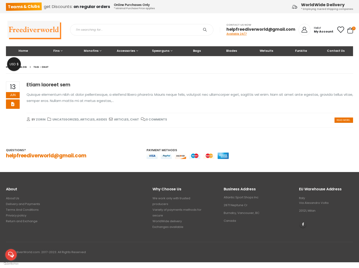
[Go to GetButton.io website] (11, 263)
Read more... (344, 120)
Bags (197, 51)
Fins (56, 51)
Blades (231, 51)
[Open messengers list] (11, 254)
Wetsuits (266, 51)
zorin (41, 119)
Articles (87, 119)
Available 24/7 (236, 34)
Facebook (302, 224)
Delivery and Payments (23, 204)
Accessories (126, 51)
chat (134, 119)
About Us (12, 198)
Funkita (301, 51)
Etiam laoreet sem (48, 84)
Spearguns (160, 51)
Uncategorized (65, 119)
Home (23, 51)
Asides (101, 119)
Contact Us (336, 51)
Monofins (91, 51)
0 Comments (156, 119)
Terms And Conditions (22, 210)
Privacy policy (16, 215)
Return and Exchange (22, 221)
